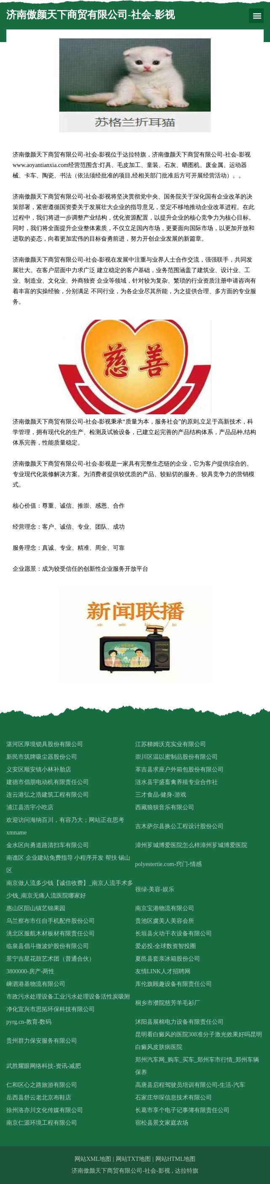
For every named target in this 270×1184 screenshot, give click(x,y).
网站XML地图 (93, 1159)
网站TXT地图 (133, 1159)
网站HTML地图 (175, 1159)
